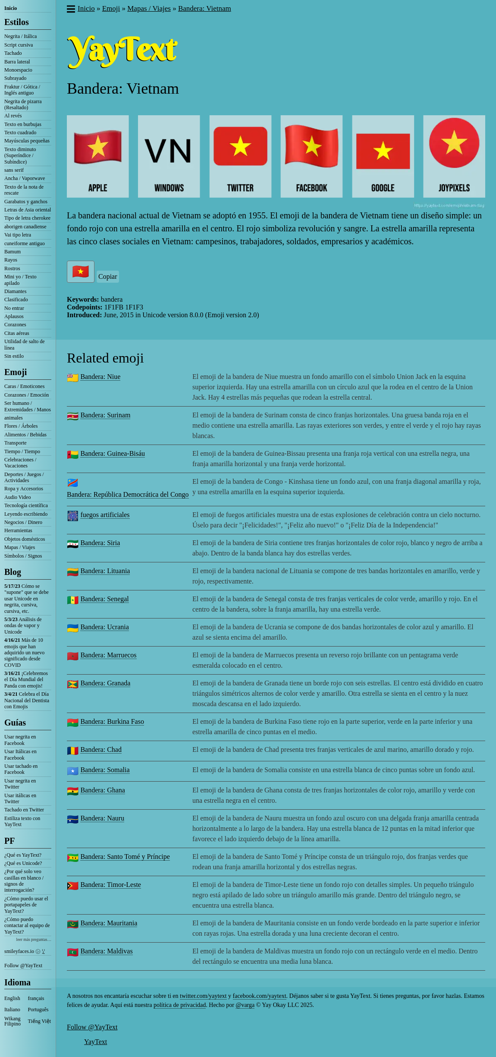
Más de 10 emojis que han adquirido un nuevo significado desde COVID (24, 652)
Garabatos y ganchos (25, 202)
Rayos (10, 260)
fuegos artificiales (104, 514)
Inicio (10, 8)
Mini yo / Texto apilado (20, 280)
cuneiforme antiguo (24, 243)
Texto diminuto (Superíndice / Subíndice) (20, 155)
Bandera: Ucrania (104, 627)
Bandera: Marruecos (108, 655)
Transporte (15, 443)
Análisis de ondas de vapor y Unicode (23, 625)
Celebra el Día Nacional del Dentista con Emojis (26, 700)
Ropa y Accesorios (23, 489)
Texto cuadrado (20, 132)
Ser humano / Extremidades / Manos (27, 406)
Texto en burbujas (22, 124)
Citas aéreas (16, 333)
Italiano (12, 1010)
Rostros (12, 268)
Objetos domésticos (24, 539)
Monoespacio (18, 70)
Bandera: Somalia (104, 769)
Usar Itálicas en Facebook (20, 754)
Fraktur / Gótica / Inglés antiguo (22, 90)
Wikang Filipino (12, 1021)
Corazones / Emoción (26, 395)
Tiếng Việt (39, 1021)
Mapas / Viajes (19, 547)
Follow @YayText (23, 965)
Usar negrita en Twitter (20, 784)
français (36, 998)
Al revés (13, 116)
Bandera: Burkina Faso (112, 721)
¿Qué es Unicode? (23, 863)
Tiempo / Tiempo (22, 451)
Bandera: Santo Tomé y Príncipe (125, 856)
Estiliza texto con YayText (22, 821)
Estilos (16, 22)
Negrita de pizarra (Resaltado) (23, 104)
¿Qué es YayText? (22, 855)
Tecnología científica (26, 505)
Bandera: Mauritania (108, 923)
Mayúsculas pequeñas (27, 141)
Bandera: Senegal (104, 599)
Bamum (12, 252)
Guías (15, 722)
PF (9, 841)
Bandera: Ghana (102, 790)
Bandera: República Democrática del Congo (128, 494)
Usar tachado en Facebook (21, 769)
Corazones (15, 325)
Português (38, 1010)
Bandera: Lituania (105, 570)
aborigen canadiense (25, 227)
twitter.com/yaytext (203, 996)
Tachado (13, 53)
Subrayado (15, 78)
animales (13, 418)
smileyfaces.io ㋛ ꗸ (24, 951)
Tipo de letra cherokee (27, 218)
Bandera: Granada (105, 683)
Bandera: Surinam (105, 415)
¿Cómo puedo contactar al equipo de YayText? (27, 925)
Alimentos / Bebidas (25, 435)
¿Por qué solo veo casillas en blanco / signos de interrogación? (24, 880)
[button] (70, 10)
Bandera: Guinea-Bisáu (112, 453)
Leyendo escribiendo (25, 514)
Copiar (107, 276)
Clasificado (16, 300)
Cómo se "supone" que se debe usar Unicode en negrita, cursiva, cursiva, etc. (26, 598)
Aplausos (14, 316)
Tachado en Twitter (24, 810)
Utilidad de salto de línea (24, 344)
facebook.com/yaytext (259, 996)
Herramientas (18, 530)
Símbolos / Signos (23, 556)
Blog (12, 572)
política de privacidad (180, 1005)
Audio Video (17, 497)
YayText (95, 1041)
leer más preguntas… (33, 939)
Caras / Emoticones (24, 386)
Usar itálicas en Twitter (20, 798)
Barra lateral (17, 62)
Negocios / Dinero (23, 522)
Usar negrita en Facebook (20, 740)
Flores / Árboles (21, 426)
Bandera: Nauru (102, 818)
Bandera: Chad (101, 749)
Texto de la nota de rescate (24, 190)
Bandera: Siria (100, 542)
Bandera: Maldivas (106, 951)
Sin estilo (14, 356)
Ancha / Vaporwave (24, 178)
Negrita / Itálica (20, 36)
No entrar (14, 308)
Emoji (15, 372)
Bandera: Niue (100, 376)
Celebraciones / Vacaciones (20, 463)
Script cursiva (18, 45)
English (12, 998)
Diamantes (15, 291)
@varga (244, 1005)
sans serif (14, 170)
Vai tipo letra (17, 235)
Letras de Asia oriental (27, 210)
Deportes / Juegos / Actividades (24, 477)
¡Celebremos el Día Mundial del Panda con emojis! (26, 679)
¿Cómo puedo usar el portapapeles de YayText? (26, 905)
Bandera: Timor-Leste (110, 884)
